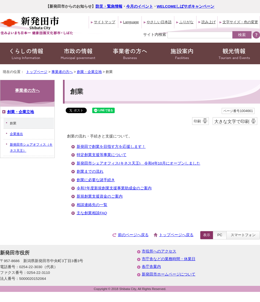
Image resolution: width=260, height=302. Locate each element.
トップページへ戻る (176, 235)
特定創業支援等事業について (101, 155)
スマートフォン (243, 235)
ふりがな (186, 22)
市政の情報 (78, 53)
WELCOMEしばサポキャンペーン (186, 6)
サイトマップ (104, 22)
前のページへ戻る (133, 235)
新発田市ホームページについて (168, 274)
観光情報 (234, 53)
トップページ (36, 72)
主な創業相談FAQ (92, 213)
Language (131, 22)
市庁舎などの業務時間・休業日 (168, 259)
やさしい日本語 (159, 22)
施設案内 (182, 53)
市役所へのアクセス (159, 251)
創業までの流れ (90, 171)
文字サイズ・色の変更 (240, 22)
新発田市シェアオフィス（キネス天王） (31, 148)
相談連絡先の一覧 (92, 205)
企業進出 (16, 134)
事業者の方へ (130, 53)
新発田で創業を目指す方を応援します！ (111, 147)
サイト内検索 (154, 34)
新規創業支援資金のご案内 (100, 196)
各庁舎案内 (151, 267)
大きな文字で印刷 (231, 121)
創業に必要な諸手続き (96, 180)
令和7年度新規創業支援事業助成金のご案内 (114, 188)
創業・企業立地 (89, 72)
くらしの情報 (26, 53)
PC (219, 235)
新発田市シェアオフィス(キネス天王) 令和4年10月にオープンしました (138, 163)
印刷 (197, 121)
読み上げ (208, 22)
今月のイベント (139, 6)
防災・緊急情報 (109, 6)
